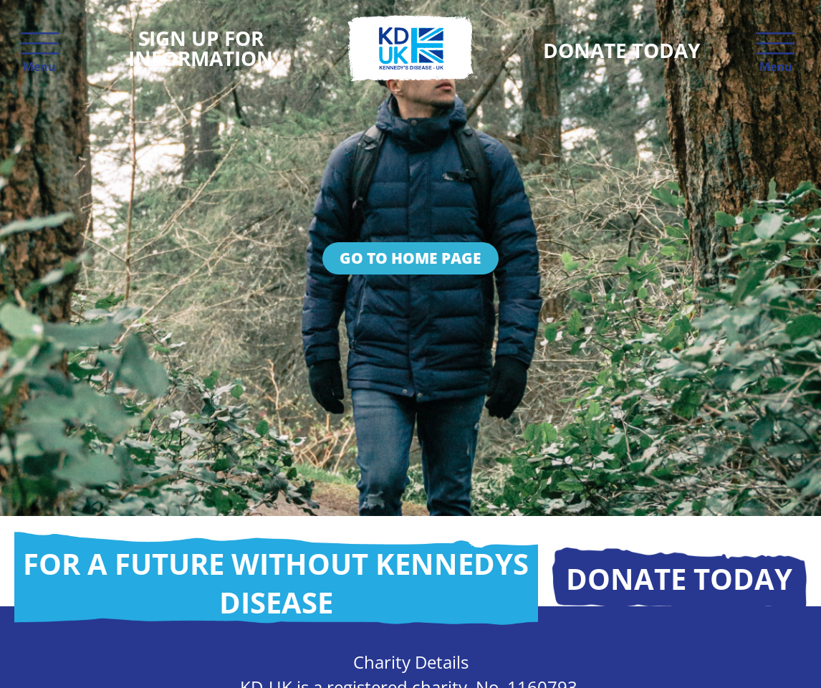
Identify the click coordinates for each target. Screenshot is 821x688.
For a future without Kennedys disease (276, 583)
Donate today (679, 578)
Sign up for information (200, 48)
